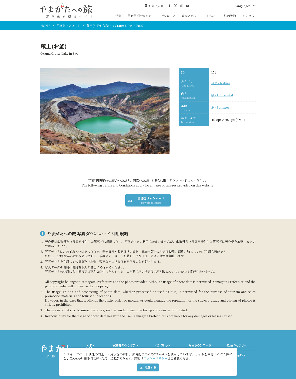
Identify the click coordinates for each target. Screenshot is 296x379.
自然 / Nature (220, 83)
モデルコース (167, 16)
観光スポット (191, 16)
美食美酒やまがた (140, 16)
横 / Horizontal (222, 95)
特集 (119, 16)
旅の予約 (230, 16)
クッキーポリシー (155, 358)
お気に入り (153, 6)
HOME (45, 25)
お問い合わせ (237, 355)
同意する (148, 367)
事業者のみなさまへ (125, 345)
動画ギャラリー (237, 345)
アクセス (248, 16)
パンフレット (162, 345)
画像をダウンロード (146, 200)
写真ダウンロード (68, 25)
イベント (212, 16)
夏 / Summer (220, 107)
